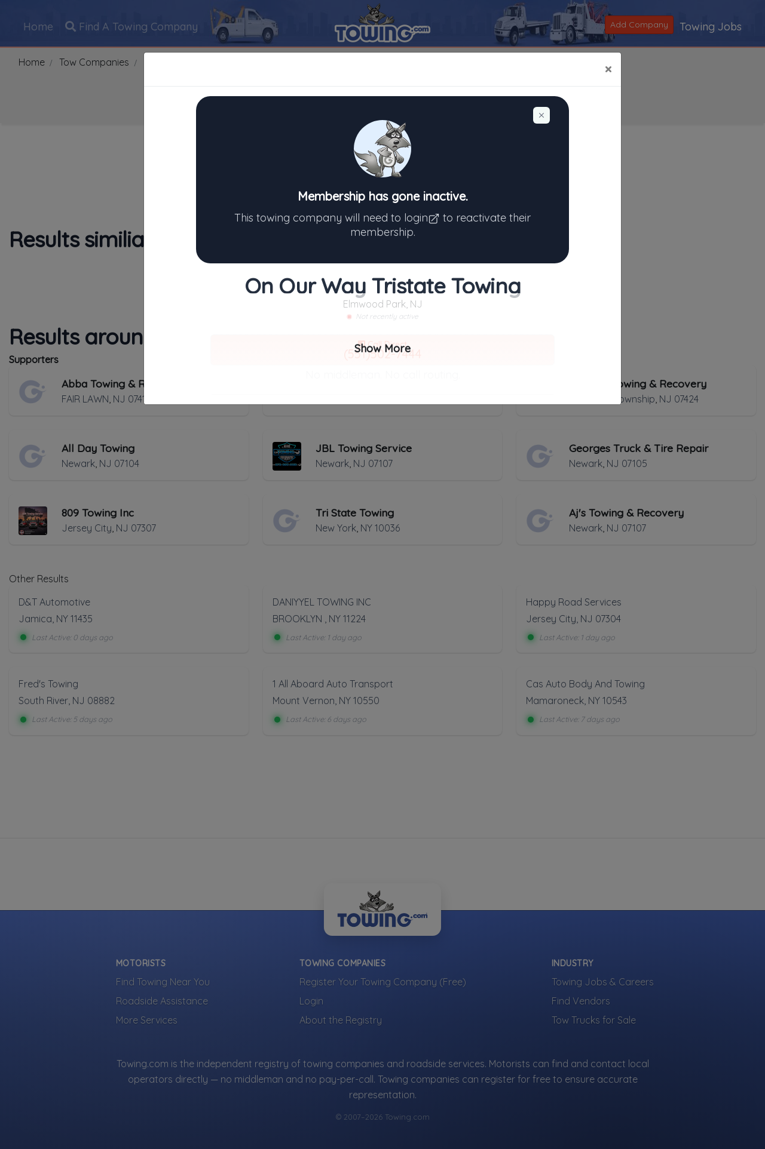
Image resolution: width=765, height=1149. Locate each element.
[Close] (608, 69)
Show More (382, 348)
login (423, 218)
